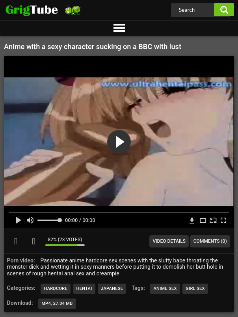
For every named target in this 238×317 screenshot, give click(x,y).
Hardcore (55, 288)
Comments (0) (210, 241)
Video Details (169, 241)
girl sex (195, 288)
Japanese (112, 288)
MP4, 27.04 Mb (57, 303)
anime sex (165, 288)
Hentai (84, 288)
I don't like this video (33, 241)
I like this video (16, 241)
